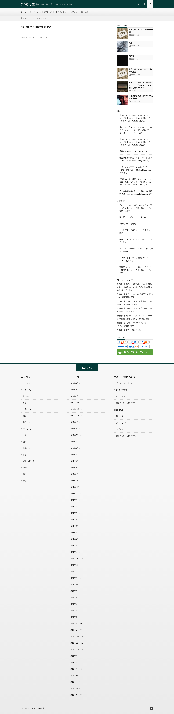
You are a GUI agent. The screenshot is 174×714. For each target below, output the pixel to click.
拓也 (142, 121)
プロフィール (121, 423)
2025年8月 (74, 429)
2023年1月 (74, 630)
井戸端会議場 (60, 12)
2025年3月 (74, 461)
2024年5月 (74, 526)
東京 (130, 43)
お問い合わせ (121, 390)
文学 (25, 409)
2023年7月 (74, 591)
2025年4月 (74, 455)
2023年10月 (74, 572)
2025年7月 (74, 435)
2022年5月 (74, 682)
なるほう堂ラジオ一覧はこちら (129, 330)
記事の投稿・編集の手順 (126, 403)
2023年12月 (74, 558)
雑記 (25, 474)
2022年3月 (74, 695)
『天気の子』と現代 (127, 224)
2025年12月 (74, 403)
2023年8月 (74, 584)
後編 (147, 319)
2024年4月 (74, 533)
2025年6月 (74, 442)
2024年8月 (74, 507)
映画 (25, 416)
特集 (25, 448)
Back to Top (87, 368)
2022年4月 (74, 688)
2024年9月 (74, 500)
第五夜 (131, 56)
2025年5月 (74, 448)
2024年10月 (74, 494)
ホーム (23, 12)
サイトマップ (121, 396)
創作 (25, 396)
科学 (25, 455)
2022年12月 (74, 636)
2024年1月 (74, 552)
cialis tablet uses (132, 133)
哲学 (25, 403)
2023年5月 (74, 604)
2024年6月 (74, 520)
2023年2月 (74, 623)
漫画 (25, 442)
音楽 (25, 481)
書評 (25, 422)
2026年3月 (74, 383)
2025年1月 (74, 474)
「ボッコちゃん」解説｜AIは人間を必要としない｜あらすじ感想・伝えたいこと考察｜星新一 (135, 208)
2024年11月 (74, 487)
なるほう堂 (40, 708)
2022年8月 (74, 662)
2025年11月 (74, 409)
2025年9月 (74, 422)
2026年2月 (74, 390)
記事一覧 (48, 12)
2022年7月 (74, 669)
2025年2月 (74, 468)
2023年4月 (74, 610)
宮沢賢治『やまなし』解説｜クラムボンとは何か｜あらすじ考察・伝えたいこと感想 (135, 270)
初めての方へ (35, 12)
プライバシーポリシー (125, 383)
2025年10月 (74, 416)
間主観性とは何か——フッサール (132, 217)
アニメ (25, 383)
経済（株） (27, 461)
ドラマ (25, 390)
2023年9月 (74, 578)
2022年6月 (74, 675)
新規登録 (84, 12)
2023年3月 (74, 617)
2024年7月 (74, 513)
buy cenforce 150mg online (137, 161)
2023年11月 (74, 565)
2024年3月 (74, 539)
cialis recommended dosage (137, 194)
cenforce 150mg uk (135, 151)
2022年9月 (74, 656)
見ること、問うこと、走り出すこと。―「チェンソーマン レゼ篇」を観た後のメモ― (141, 85)
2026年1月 (74, 396)
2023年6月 (74, 597)
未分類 (25, 429)
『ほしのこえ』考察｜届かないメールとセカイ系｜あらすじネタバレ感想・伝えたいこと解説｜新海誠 (135, 118)
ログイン (73, 12)
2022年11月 (74, 643)
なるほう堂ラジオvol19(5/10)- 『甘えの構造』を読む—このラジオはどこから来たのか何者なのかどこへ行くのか (135, 287)
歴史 (25, 435)
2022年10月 (74, 649)
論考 (25, 468)
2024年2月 (74, 545)
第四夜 (122, 151)
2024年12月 (74, 481)
